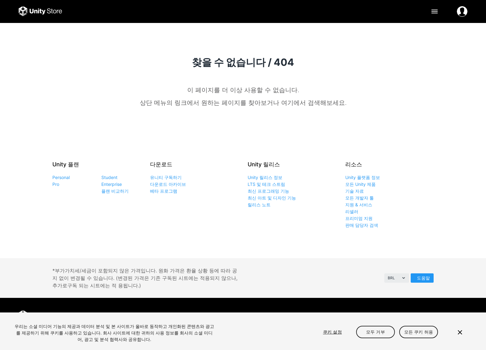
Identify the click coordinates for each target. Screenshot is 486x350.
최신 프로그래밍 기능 (268, 191)
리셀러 (351, 211)
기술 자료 (354, 191)
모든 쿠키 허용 (418, 331)
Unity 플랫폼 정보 (362, 177)
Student (109, 177)
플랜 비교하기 (115, 191)
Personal (61, 177)
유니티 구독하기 (166, 177)
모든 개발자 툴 (359, 197)
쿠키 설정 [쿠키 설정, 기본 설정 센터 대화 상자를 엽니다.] (332, 331)
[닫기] (460, 332)
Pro (55, 184)
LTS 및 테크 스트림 (266, 184)
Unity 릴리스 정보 (265, 177)
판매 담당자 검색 (361, 225)
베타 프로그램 (163, 191)
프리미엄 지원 (359, 218)
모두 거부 (375, 331)
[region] (243, 331)
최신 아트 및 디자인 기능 (272, 197)
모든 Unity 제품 (360, 184)
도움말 (423, 277)
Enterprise (111, 184)
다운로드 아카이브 (168, 184)
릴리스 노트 (259, 204)
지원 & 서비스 (358, 204)
